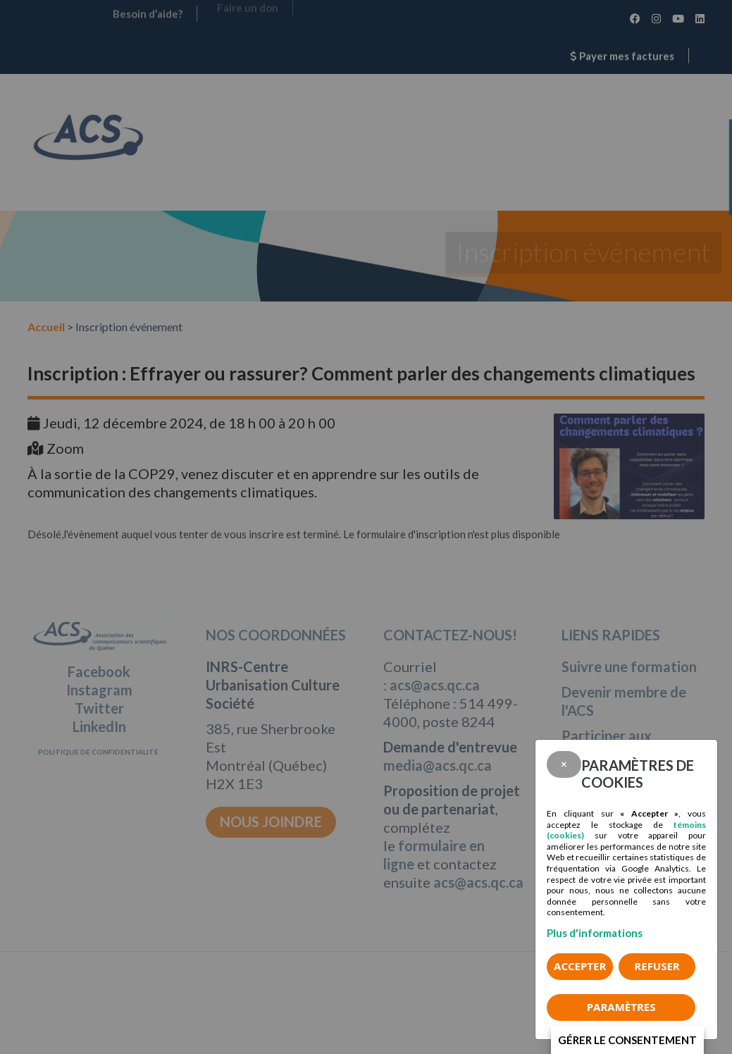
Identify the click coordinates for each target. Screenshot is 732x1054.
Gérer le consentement (627, 1040)
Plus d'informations (595, 932)
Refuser (656, 966)
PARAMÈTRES (621, 1007)
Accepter (580, 966)
